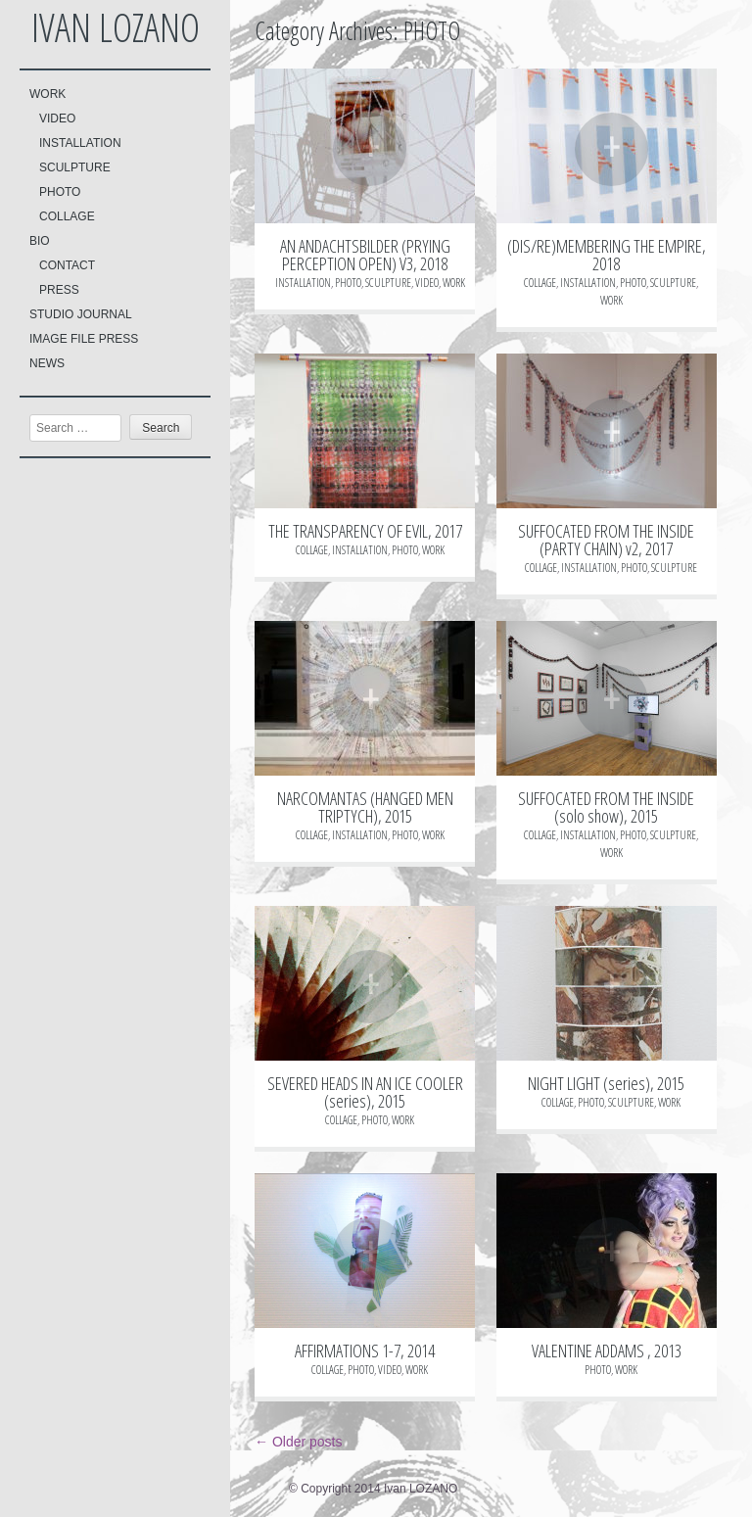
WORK (47, 94)
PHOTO (59, 192)
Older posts (298, 1441)
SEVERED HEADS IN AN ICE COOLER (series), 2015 (365, 1092)
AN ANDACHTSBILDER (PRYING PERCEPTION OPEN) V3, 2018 (365, 254)
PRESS (59, 290)
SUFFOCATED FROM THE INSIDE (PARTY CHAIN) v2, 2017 (606, 539)
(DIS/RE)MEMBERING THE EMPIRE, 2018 (606, 254)
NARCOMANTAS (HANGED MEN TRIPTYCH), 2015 (365, 807)
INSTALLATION (80, 143)
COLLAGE (67, 216)
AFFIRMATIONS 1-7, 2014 (365, 1350)
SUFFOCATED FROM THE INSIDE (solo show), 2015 (606, 807)
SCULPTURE (75, 167)
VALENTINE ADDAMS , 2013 (607, 1350)
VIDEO (57, 118)
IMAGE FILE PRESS (83, 339)
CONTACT (67, 265)
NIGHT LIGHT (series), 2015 (606, 1083)
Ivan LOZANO (115, 27)
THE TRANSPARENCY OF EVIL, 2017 (365, 531)
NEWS (47, 363)
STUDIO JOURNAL (80, 314)
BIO (39, 241)
